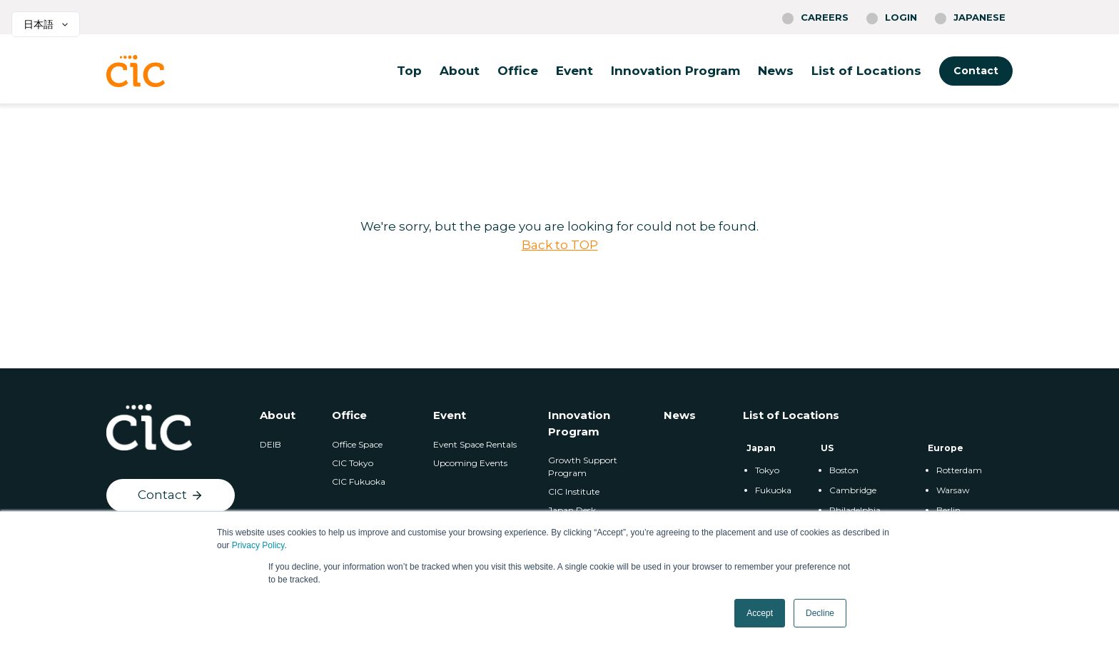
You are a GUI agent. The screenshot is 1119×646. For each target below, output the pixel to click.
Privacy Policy (258, 545)
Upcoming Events (470, 463)
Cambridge (852, 490)
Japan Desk (572, 510)
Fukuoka (773, 490)
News (776, 71)
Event (574, 71)
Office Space (357, 444)
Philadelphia (855, 510)
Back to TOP (560, 245)
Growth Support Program (582, 466)
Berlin (948, 510)
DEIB (270, 444)
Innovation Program (675, 71)
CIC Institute (573, 491)
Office (517, 71)
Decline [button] (820, 613)
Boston (844, 470)
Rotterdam (959, 470)
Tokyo (767, 470)
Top (409, 71)
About (460, 71)
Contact (975, 70)
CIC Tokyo (352, 463)
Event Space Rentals (475, 444)
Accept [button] (759, 613)
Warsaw (953, 490)
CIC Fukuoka (358, 481)
